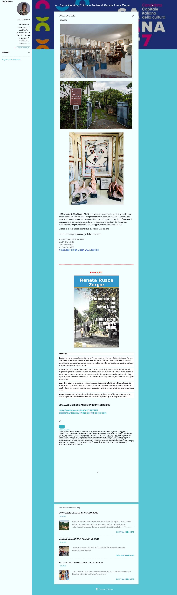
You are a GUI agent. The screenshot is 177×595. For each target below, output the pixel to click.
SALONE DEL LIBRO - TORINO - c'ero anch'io (81, 562)
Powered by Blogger (104, 589)
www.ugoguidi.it (92, 250)
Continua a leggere (125, 532)
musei (62, 427)
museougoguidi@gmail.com (71, 250)
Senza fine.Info (23, 19)
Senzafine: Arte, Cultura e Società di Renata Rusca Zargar (95, 5)
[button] (132, 16)
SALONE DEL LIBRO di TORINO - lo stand (79, 539)
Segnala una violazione (11, 60)
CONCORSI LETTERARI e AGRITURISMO (78, 513)
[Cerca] (153, 6)
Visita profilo (23, 48)
